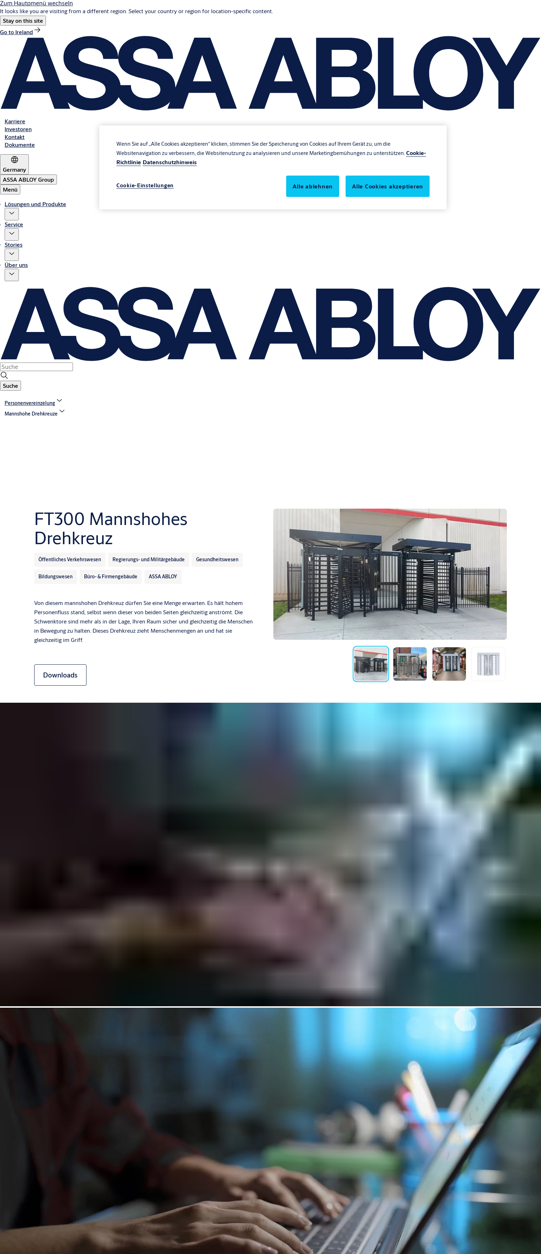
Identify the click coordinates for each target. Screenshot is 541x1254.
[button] (23, 21)
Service (14, 224)
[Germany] (14, 164)
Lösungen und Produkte (35, 204)
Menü (10, 189)
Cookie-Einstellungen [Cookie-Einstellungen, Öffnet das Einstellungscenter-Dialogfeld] (145, 185)
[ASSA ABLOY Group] (28, 179)
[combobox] (36, 367)
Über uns (16, 264)
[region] (273, 167)
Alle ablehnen (313, 186)
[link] (21, 32)
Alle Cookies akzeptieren (387, 186)
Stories (13, 244)
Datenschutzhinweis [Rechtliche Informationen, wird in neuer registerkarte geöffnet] (170, 162)
